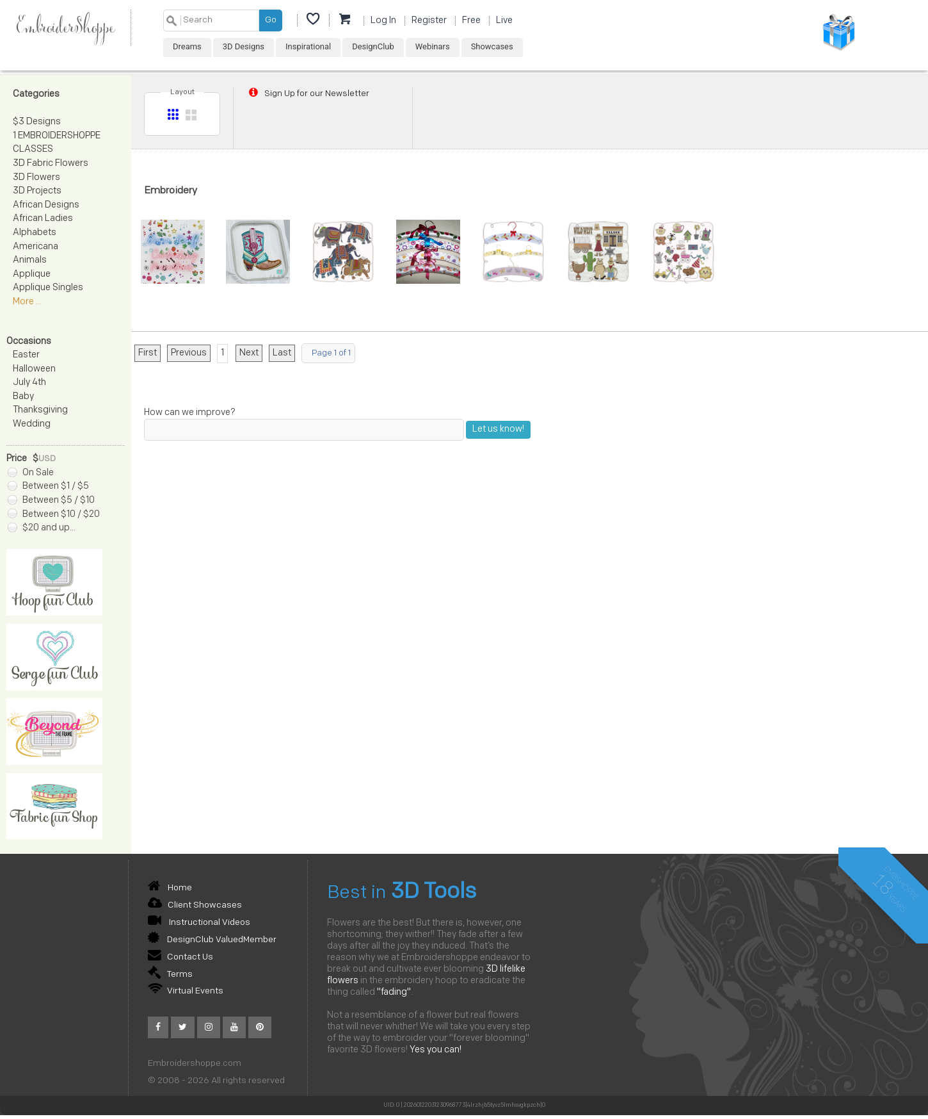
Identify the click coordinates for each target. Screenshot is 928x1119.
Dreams (187, 46)
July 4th (29, 383)
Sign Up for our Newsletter (307, 93)
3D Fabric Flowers (50, 163)
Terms (170, 974)
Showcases (492, 46)
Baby (23, 397)
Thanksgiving (40, 410)
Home (170, 888)
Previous (189, 353)
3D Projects (37, 191)
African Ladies (43, 219)
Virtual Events (185, 991)
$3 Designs (37, 122)
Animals (30, 260)
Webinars (432, 46)
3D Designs (243, 46)
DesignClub (373, 46)
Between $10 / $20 (54, 514)
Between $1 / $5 (48, 486)
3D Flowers (36, 178)
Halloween (34, 369)
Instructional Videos (199, 923)
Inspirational (308, 46)
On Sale (31, 473)
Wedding (32, 424)
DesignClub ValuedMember (212, 940)
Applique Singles (48, 288)
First (147, 353)
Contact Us (180, 957)
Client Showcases (195, 905)
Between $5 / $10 (51, 500)
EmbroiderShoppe (65, 28)
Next (249, 353)
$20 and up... (42, 528)
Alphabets (34, 233)
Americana (35, 247)
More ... (27, 302)
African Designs (46, 205)
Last (282, 353)
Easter (26, 355)
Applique (32, 274)
